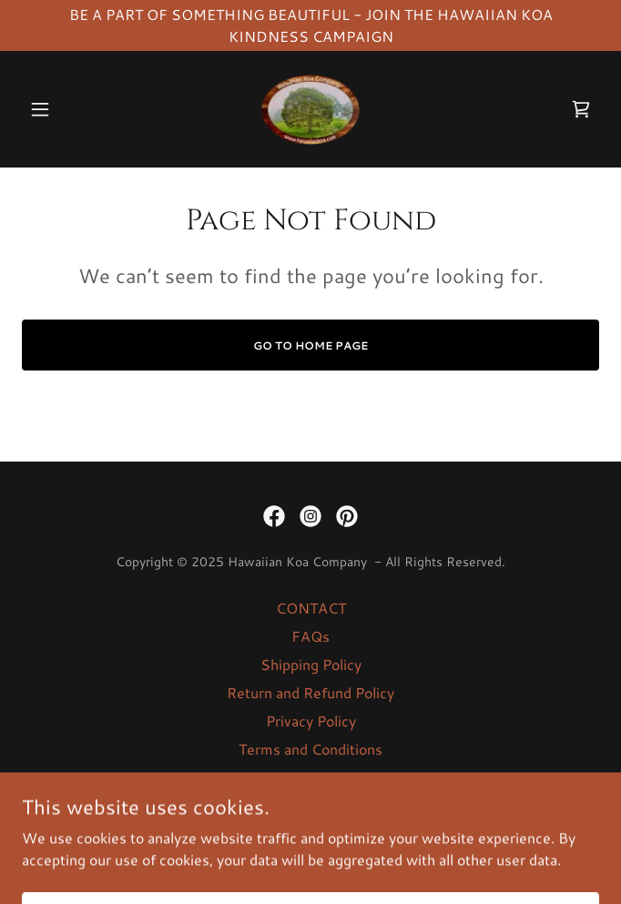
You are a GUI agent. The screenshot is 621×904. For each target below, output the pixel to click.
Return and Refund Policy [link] (310, 692)
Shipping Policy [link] (310, 664)
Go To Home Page (310, 345)
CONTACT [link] (311, 607)
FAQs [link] (310, 635)
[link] (310, 109)
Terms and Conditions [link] (310, 748)
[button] (65, 109)
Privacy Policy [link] (311, 720)
